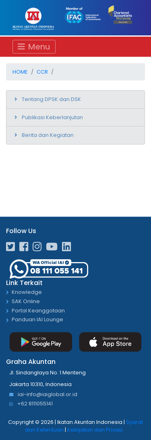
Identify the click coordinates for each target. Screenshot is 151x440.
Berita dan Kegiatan (48, 135)
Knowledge (27, 292)
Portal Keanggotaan (38, 311)
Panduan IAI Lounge (37, 319)
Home (20, 72)
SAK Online (26, 301)
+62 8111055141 (31, 404)
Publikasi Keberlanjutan (52, 117)
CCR (42, 72)
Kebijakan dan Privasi (95, 429)
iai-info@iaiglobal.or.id (43, 394)
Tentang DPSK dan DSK (51, 99)
